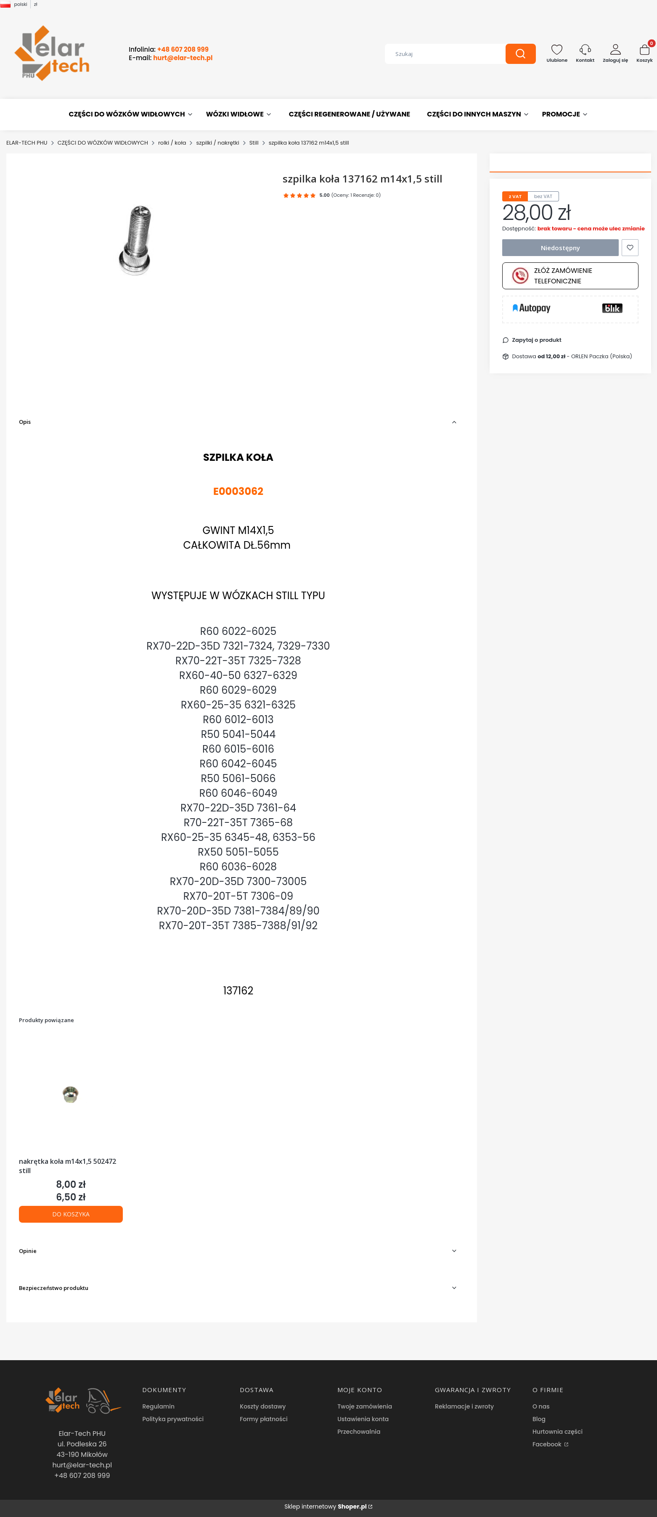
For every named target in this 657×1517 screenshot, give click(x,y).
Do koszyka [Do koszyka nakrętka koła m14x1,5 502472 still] (71, 1214)
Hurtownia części (557, 1431)
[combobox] (439, 54)
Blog (539, 1419)
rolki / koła (172, 143)
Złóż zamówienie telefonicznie (551, 276)
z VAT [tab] (515, 196)
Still (254, 143)
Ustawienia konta (363, 1419)
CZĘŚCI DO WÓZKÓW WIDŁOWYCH (103, 143)
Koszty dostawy (263, 1406)
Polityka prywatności (173, 1419)
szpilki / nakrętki (217, 143)
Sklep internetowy (325, 1506)
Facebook (547, 1444)
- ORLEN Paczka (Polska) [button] (585, 356)
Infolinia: (169, 49)
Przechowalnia (358, 1431)
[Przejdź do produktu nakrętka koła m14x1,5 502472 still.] (71, 1094)
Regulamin (158, 1406)
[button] (521, 54)
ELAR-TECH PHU (27, 143)
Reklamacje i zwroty (464, 1406)
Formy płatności (263, 1419)
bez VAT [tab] (543, 196)
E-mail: (170, 58)
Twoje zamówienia (364, 1406)
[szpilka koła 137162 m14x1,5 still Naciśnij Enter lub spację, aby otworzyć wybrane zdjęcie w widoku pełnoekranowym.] (144, 255)
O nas (541, 1406)
